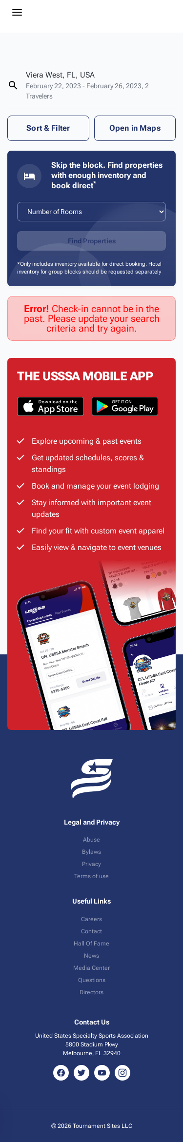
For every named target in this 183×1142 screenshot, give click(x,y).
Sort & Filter (48, 128)
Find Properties (92, 241)
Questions (91, 980)
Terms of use (91, 876)
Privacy (91, 864)
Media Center (91, 968)
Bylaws (91, 851)
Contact (91, 931)
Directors (91, 992)
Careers (91, 919)
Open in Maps (135, 128)
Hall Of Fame (91, 943)
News (91, 955)
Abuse (91, 839)
